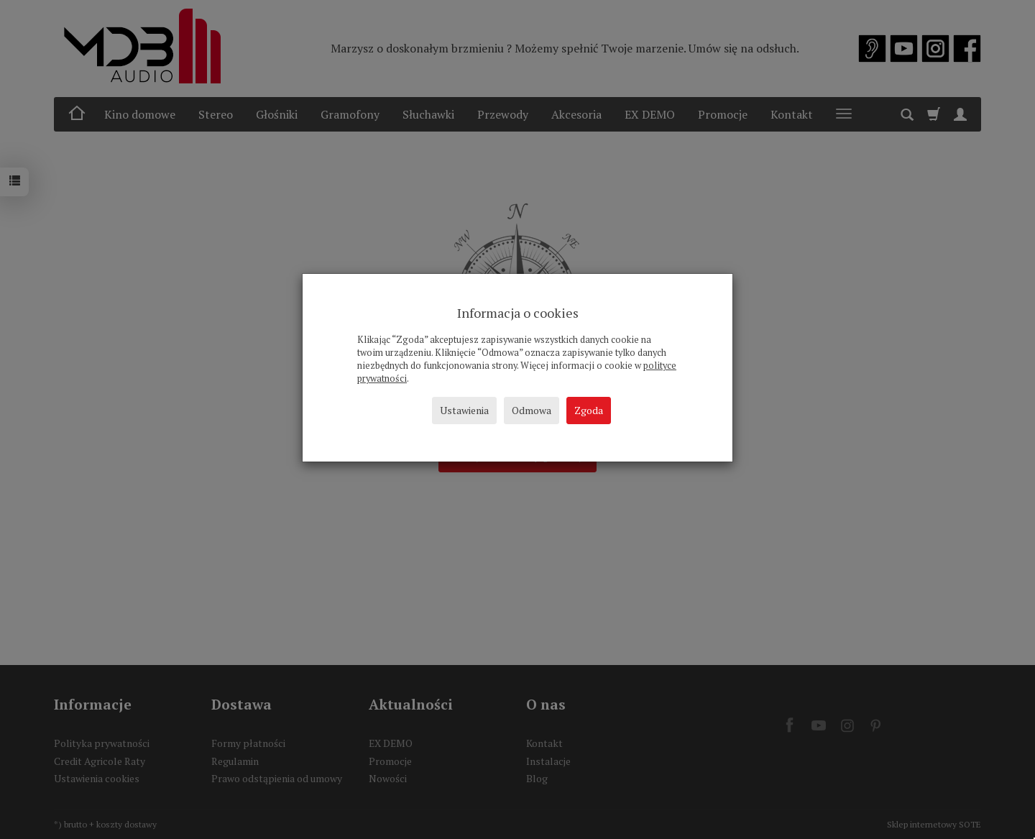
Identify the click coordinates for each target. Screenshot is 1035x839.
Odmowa (531, 410)
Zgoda (588, 410)
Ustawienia (464, 410)
